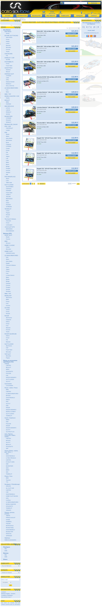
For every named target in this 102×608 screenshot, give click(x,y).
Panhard (8, 283)
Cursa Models (9, 385)
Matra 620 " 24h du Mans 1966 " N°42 (48, 46)
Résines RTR (7, 233)
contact (44, 13)
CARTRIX (8, 365)
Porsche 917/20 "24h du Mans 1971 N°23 (49, 77)
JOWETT (8, 194)
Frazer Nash (9, 65)
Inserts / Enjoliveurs (10, 418)
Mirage (7, 166)
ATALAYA (8, 486)
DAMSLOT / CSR (9, 58)
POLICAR (8, 373)
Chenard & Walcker (11, 265)
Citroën (8, 247)
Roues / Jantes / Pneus (11, 388)
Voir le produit (71, 35)
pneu (11, 604)
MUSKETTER (9, 531)
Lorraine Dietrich (10, 275)
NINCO (8, 399)
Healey (7, 41)
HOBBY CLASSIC (10, 245)
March (7, 164)
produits (74, 183)
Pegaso (8, 212)
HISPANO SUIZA (10, 253)
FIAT (7, 347)
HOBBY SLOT (8, 251)
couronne (7, 604)
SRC (7, 472)
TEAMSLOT (8, 209)
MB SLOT (8, 367)
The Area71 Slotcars (10, 219)
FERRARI (8, 104)
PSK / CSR (8, 126)
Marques (79, 15)
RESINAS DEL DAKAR (11, 124)
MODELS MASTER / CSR (12, 96)
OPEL (7, 79)
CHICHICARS (8, 53)
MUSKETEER (8, 116)
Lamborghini (9, 224)
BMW (7, 102)
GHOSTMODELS (10, 397)
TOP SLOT (8, 354)
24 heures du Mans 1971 (43, 81)
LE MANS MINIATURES (11, 88)
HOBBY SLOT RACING (12, 496)
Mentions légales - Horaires (8, 593)
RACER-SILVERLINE (10, 334)
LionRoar (8, 500)
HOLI (7, 498)
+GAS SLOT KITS (10, 227)
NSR (7, 405)
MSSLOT (7, 100)
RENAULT (8, 83)
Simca (7, 216)
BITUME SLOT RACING (11, 35)
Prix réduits (50, 15)
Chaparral (8, 144)
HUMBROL (9, 521)
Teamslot (8, 480)
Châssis (7, 363)
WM (7, 174)
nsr (8, 602)
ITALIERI (8, 523)
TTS (7, 482)
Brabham (8, 69)
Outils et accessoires (10, 540)
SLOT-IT (8, 381)
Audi (7, 257)
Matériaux (7, 538)
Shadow (8, 172)
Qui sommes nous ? (6, 597)
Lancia (7, 43)
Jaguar (7, 156)
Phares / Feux (8, 476)
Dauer (7, 267)
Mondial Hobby (10, 527)
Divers (5, 559)
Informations (22, 15)
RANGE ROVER (10, 81)
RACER (7, 316)
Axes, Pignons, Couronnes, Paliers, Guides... (10, 435)
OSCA (7, 202)
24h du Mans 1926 (41, 96)
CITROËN (8, 75)
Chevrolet (8, 220)
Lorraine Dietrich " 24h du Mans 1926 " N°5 (50, 92)
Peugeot (8, 168)
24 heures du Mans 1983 (43, 127)
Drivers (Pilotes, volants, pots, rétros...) (11, 451)
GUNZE (8, 519)
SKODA (8, 114)
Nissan (7, 33)
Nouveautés (36, 15)
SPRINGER (9, 535)
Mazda (7, 237)
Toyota (7, 51)
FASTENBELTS (9, 62)
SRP (7, 448)
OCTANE (7, 308)
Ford (7, 90)
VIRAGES (8, 510)
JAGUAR (8, 196)
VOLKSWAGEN (10, 230)
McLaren (8, 243)
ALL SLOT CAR (10, 488)
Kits (6, 548)
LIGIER (8, 130)
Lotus (7, 160)
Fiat (7, 55)
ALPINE (8, 59)
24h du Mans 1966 (41, 35)
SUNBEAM (9, 206)
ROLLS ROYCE (10, 85)
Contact (94, 15)
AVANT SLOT (8, 235)
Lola (7, 158)
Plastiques (6, 547)
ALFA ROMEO (9, 186)
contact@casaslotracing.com (91, 32)
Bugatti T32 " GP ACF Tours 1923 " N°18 (49, 138)
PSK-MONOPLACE (10, 176)
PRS (7, 401)
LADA (7, 77)
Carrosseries (8, 383)
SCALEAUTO (9, 371)
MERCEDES (9, 198)
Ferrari (7, 39)
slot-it (5, 602)
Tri (67, 28)
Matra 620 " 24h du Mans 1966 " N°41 (48, 61)
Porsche (8, 49)
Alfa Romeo (9, 140)
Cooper (8, 148)
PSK (6, 132)
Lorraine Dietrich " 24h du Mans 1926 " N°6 (50, 107)
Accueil (7, 15)
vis (13, 604)
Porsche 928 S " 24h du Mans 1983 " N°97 (49, 123)
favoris (60, 13)
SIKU (7, 468)
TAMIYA (8, 515)
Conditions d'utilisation (7, 595)
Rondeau (8, 291)
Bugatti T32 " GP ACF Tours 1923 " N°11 (49, 153)
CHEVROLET (9, 128)
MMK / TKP (8, 94)
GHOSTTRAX (8, 68)
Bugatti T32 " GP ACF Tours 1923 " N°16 (49, 168)
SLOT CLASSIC (9, 185)
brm (2, 602)
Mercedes (8, 47)
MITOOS (8, 395)
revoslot (12, 602)
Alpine (7, 136)
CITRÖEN (8, 146)
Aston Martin (9, 37)
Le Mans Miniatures (11, 458)
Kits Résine (7, 30)
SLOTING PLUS (10, 431)
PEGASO (8, 120)
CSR (7, 492)
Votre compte (86, 13)
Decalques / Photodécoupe (12, 484)
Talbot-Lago (9, 182)
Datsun (8, 321)
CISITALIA (8, 188)
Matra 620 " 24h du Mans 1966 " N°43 (48, 31)
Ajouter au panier (71, 33)
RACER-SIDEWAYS (11, 377)
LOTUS (8, 108)
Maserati (8, 45)
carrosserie (17, 604)
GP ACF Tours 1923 (41, 142)
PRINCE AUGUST (10, 517)
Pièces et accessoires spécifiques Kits (10, 361)
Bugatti (7, 263)
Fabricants (65, 15)
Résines (5, 553)
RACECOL (8, 533)
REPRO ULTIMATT (11, 411)
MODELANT (8, 295)
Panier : (95, 13)
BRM (6, 241)
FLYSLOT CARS (10, 462)
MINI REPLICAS (9, 106)
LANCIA (8, 110)
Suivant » (42, 183)
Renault (8, 214)
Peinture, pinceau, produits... (10, 513)
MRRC (7, 369)
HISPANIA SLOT (9, 74)
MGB (7, 200)
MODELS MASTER (11, 504)
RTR (6, 551)
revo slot (17, 602)
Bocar (7, 142)
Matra (7, 91)
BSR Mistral (8, 31)
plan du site (52, 13)
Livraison (3, 592)
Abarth (7, 134)
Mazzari (8, 71)
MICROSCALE (10, 525)
